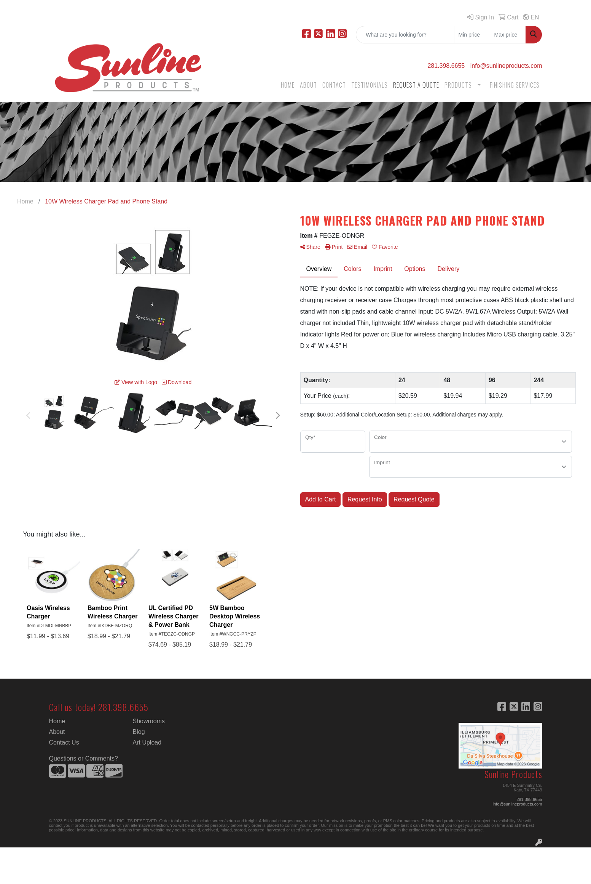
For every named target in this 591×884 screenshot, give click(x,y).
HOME (288, 85)
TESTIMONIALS (369, 85)
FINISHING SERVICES (515, 85)
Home (57, 721)
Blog (139, 732)
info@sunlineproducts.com (506, 65)
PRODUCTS (458, 85)
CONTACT (334, 85)
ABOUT (308, 85)
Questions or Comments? (83, 758)
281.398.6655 (446, 65)
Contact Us (64, 742)
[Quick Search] (405, 34)
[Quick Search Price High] (508, 34)
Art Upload (147, 742)
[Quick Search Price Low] (472, 34)
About (57, 732)
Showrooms (149, 721)
